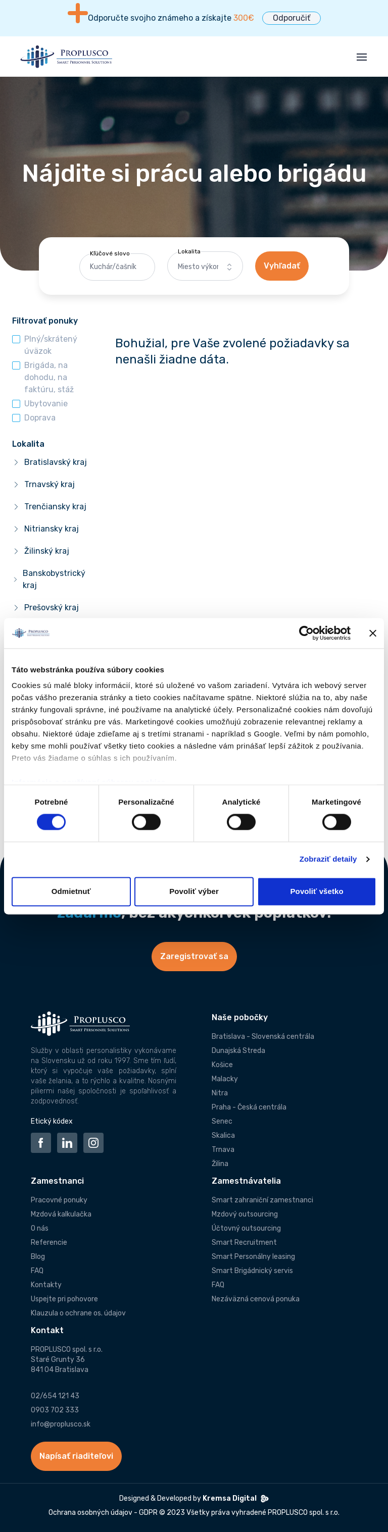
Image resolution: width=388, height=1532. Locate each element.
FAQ (37, 1270)
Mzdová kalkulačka (61, 1214)
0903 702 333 (55, 1410)
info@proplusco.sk (60, 1424)
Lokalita (189, 251)
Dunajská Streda (238, 1050)
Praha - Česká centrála (249, 1107)
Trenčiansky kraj (55, 506)
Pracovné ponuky (59, 1200)
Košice (222, 1065)
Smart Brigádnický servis (252, 1270)
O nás (39, 1228)
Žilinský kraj (46, 551)
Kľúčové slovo (110, 253)
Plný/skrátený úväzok (50, 345)
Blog (38, 1256)
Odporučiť (291, 18)
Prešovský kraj (51, 607)
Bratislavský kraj (55, 462)
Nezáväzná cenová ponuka (256, 1299)
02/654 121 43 (55, 1396)
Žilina (220, 1163)
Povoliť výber (194, 891)
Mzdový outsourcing (245, 1214)
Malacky (225, 1079)
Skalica (223, 1135)
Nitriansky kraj (51, 529)
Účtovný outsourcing (246, 1228)
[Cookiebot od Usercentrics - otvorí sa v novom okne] (306, 633)
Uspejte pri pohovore (64, 1299)
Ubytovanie (46, 403)
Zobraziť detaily (328, 859)
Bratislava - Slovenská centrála (263, 1036)
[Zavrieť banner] (372, 633)
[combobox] (205, 267)
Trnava (223, 1149)
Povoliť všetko (317, 891)
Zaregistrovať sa (194, 956)
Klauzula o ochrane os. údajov (78, 1313)
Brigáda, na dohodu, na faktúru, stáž (49, 377)
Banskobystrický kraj (54, 579)
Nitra (220, 1093)
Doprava (40, 417)
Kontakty (46, 1285)
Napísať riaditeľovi (76, 1456)
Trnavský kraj (49, 484)
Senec (222, 1121)
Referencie (49, 1242)
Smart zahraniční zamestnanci (262, 1200)
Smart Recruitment (244, 1242)
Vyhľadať (282, 266)
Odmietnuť (71, 891)
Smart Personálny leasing (253, 1256)
